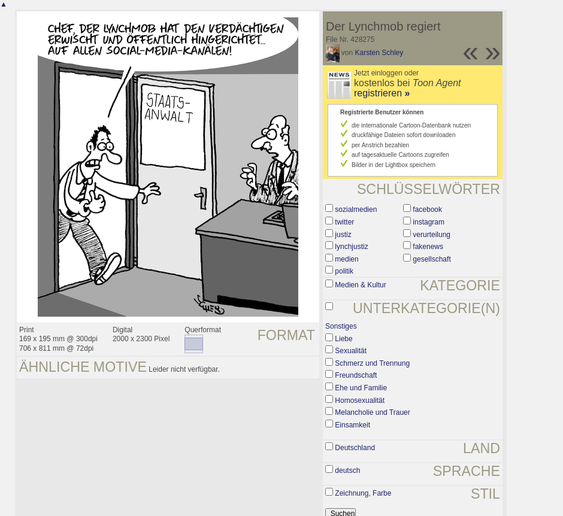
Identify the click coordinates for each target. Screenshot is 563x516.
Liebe (343, 339)
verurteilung (431, 234)
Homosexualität (360, 400)
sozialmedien (356, 209)
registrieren (382, 93)
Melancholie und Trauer (372, 412)
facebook (427, 209)
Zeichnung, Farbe (363, 493)
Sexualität (351, 351)
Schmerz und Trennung (372, 363)
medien (346, 259)
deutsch (347, 470)
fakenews (428, 246)
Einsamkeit (352, 425)
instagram (428, 222)
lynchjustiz (351, 246)
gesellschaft (431, 259)
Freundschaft (356, 375)
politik (344, 271)
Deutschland (355, 448)
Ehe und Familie (361, 388)
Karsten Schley (379, 52)
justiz (343, 234)
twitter (344, 222)
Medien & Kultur (360, 285)
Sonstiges (341, 326)
